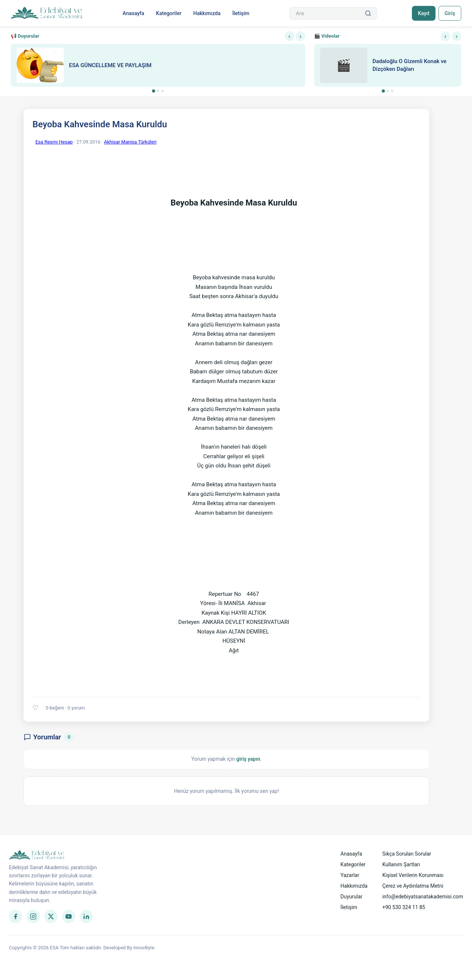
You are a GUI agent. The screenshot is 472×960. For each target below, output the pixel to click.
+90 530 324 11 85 (403, 907)
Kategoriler (168, 13)
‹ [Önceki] (289, 36)
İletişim (240, 13)
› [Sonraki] (300, 36)
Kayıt (423, 13)
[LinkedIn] (86, 916)
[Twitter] (51, 916)
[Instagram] (33, 916)
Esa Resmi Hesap (54, 142)
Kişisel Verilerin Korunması (413, 875)
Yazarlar (349, 875)
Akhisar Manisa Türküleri (130, 142)
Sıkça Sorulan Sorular (406, 854)
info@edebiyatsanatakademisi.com (422, 896)
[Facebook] (15, 916)
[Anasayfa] (47, 13)
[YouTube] (68, 916)
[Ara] (368, 13)
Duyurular (351, 896)
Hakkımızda (207, 13)
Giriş (449, 13)
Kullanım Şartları (401, 864)
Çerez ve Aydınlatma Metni (412, 886)
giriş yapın (248, 759)
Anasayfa (133, 13)
